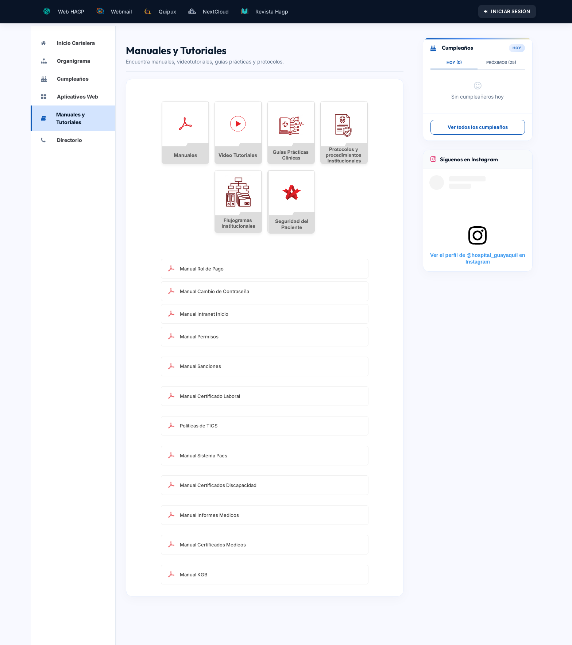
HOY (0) (454, 62)
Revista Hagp (264, 11)
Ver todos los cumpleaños (478, 127)
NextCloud (208, 11)
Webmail (114, 11)
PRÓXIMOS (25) (501, 62)
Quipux (160, 11)
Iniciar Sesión (507, 11)
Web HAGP (63, 11)
